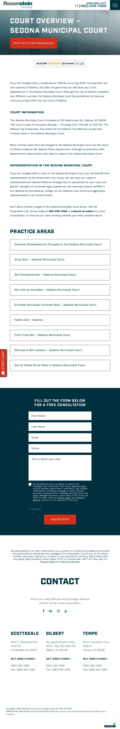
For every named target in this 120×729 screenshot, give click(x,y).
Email (34, 446)
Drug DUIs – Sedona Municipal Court (41, 264)
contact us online (82, 211)
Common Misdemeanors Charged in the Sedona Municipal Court (57, 247)
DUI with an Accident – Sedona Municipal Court (49, 295)
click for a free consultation (36, 43)
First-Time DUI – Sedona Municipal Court (44, 342)
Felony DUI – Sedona (30, 327)
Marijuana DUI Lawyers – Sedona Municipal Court (51, 358)
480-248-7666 (58, 211)
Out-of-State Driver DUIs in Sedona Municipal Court (52, 374)
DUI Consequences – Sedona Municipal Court (47, 280)
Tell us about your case (46, 468)
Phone (35, 457)
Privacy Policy (64, 506)
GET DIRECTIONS (24, 667)
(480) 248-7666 (20, 674)
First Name (38, 424)
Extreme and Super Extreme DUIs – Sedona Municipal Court (58, 311)
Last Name (38, 435)
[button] (60, 64)
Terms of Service (70, 570)
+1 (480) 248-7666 (89, 6)
